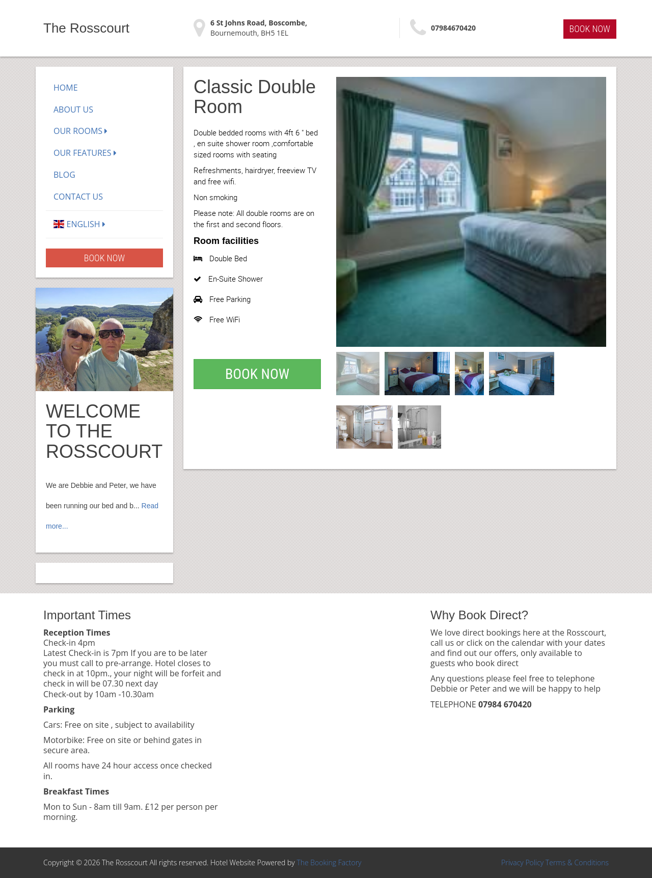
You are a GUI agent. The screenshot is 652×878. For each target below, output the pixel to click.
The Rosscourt (86, 28)
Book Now (589, 28)
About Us (73, 109)
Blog (64, 174)
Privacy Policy (522, 862)
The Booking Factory (328, 862)
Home (65, 87)
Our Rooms (80, 130)
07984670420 (453, 28)
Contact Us (78, 196)
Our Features (85, 152)
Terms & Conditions (577, 862)
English (79, 224)
